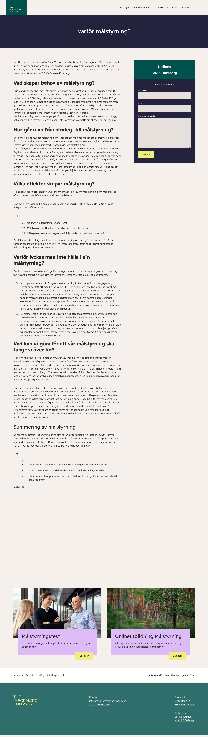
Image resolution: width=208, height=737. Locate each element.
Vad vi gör (124, 7)
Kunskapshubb (143, 7)
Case (174, 7)
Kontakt (186, 7)
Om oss (162, 7)
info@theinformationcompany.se (107, 702)
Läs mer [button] (84, 655)
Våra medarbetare (99, 706)
